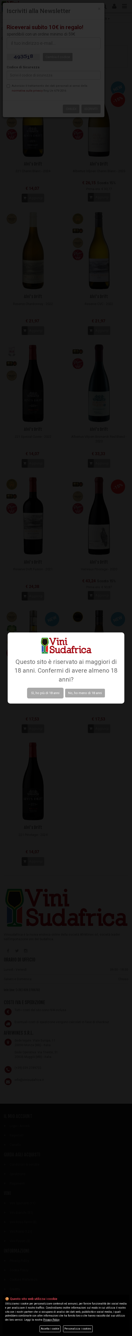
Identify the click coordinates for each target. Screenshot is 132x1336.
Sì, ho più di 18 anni (45, 693)
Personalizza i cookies (77, 1328)
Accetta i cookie (50, 1328)
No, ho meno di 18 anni (85, 693)
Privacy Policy (51, 1319)
